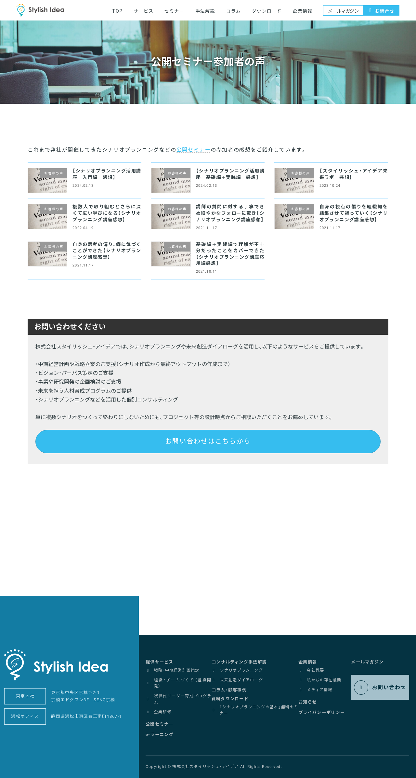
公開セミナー (193, 150)
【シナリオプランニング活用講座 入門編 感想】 (106, 174)
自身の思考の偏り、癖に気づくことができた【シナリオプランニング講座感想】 (106, 251)
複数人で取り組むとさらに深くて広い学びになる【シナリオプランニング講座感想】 (106, 213)
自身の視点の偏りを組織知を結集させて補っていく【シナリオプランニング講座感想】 (353, 213)
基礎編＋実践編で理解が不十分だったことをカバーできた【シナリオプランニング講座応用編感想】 (230, 254)
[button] (161, 660)
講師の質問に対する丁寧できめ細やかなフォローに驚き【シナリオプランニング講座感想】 (230, 213)
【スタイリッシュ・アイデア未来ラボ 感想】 (353, 174)
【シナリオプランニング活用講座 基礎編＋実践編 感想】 (230, 174)
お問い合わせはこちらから (208, 441)
